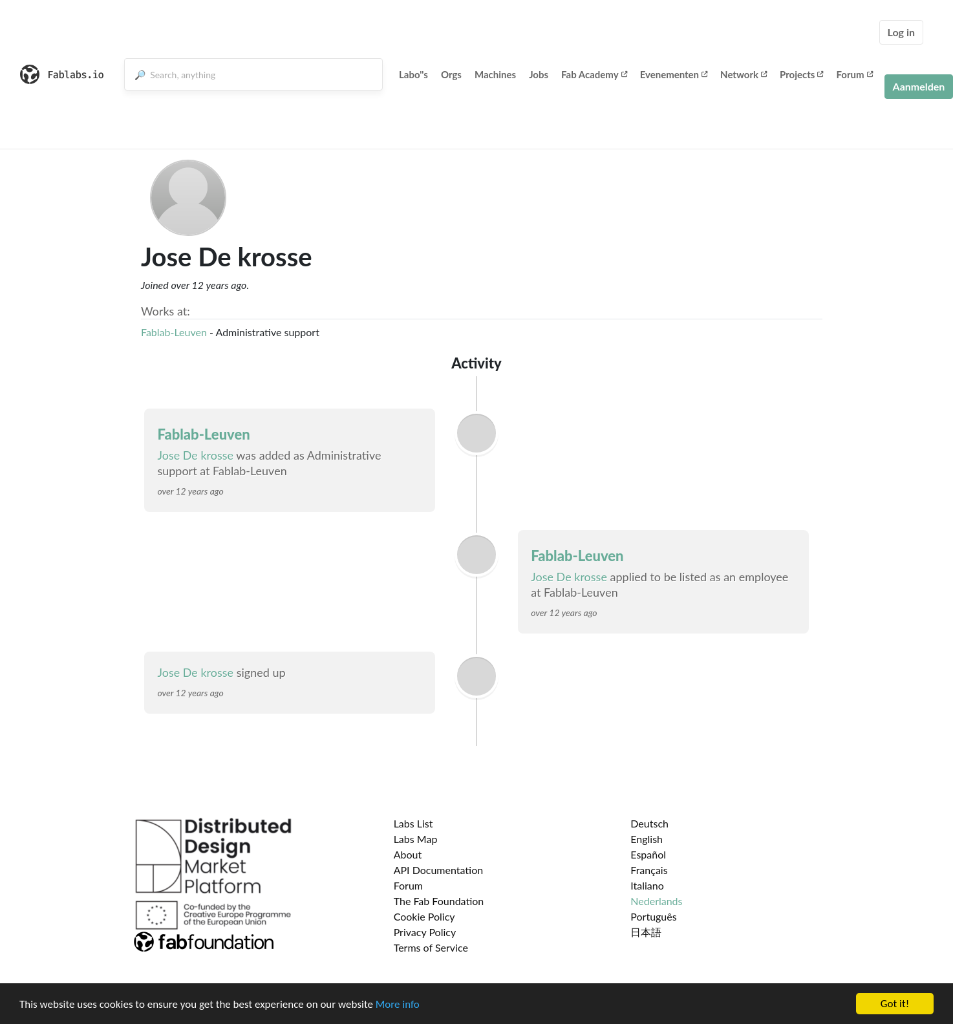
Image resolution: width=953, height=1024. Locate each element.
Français (648, 870)
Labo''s (413, 74)
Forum (854, 74)
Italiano (647, 885)
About (408, 854)
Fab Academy (594, 74)
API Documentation (439, 870)
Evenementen (673, 74)
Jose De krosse (195, 455)
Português (653, 916)
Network (743, 74)
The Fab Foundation (439, 901)
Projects (801, 74)
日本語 (645, 932)
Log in (901, 32)
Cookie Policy (424, 916)
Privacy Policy (425, 932)
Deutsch (649, 823)
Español (648, 854)
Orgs (451, 74)
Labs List (413, 823)
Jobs (538, 74)
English (646, 839)
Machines (495, 74)
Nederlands (656, 901)
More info (398, 1005)
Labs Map (416, 839)
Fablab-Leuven (174, 332)
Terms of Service (431, 947)
